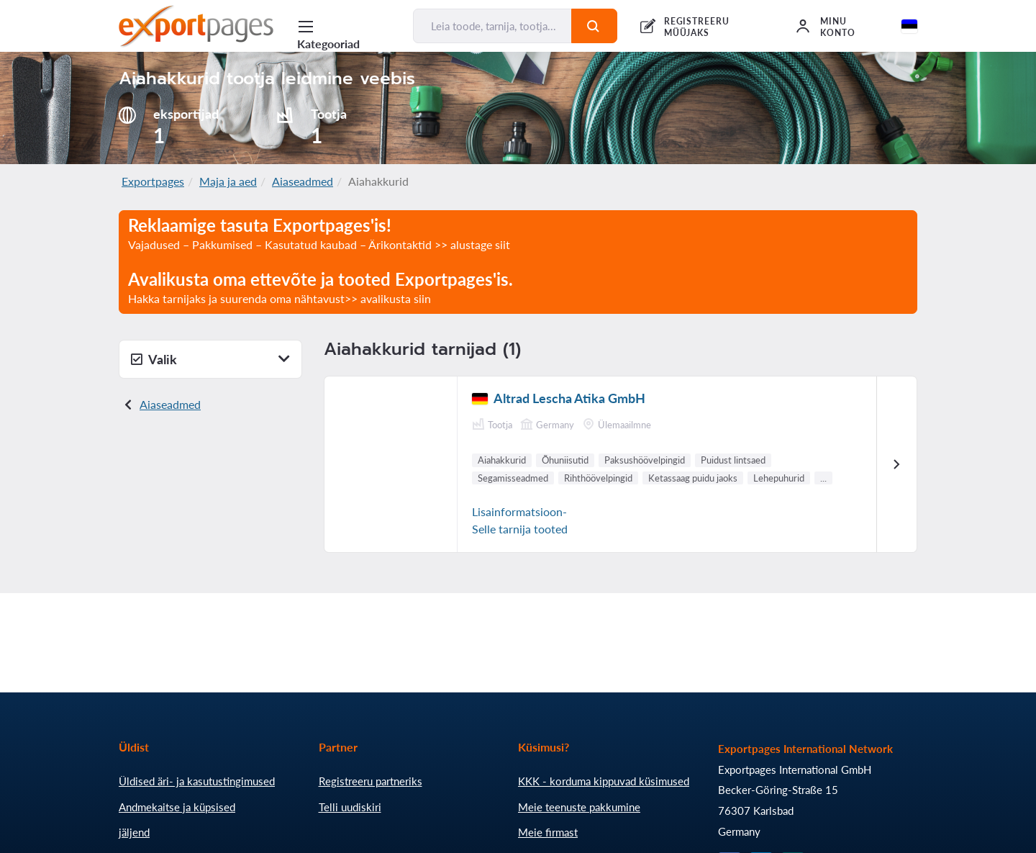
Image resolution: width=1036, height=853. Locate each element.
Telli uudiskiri (350, 806)
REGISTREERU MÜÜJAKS (697, 27)
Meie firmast (548, 832)
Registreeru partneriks (370, 781)
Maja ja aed (228, 181)
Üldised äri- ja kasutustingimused (197, 781)
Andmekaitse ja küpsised (177, 806)
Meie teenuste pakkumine (579, 806)
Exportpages (153, 181)
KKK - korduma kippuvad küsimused (603, 781)
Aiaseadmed (302, 181)
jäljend (134, 832)
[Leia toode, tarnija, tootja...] (492, 26)
